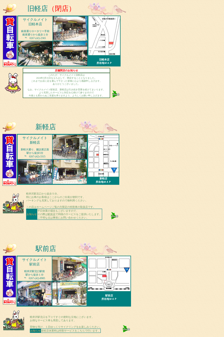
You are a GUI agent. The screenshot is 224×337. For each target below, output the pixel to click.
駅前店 (51, 214)
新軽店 (45, 127)
